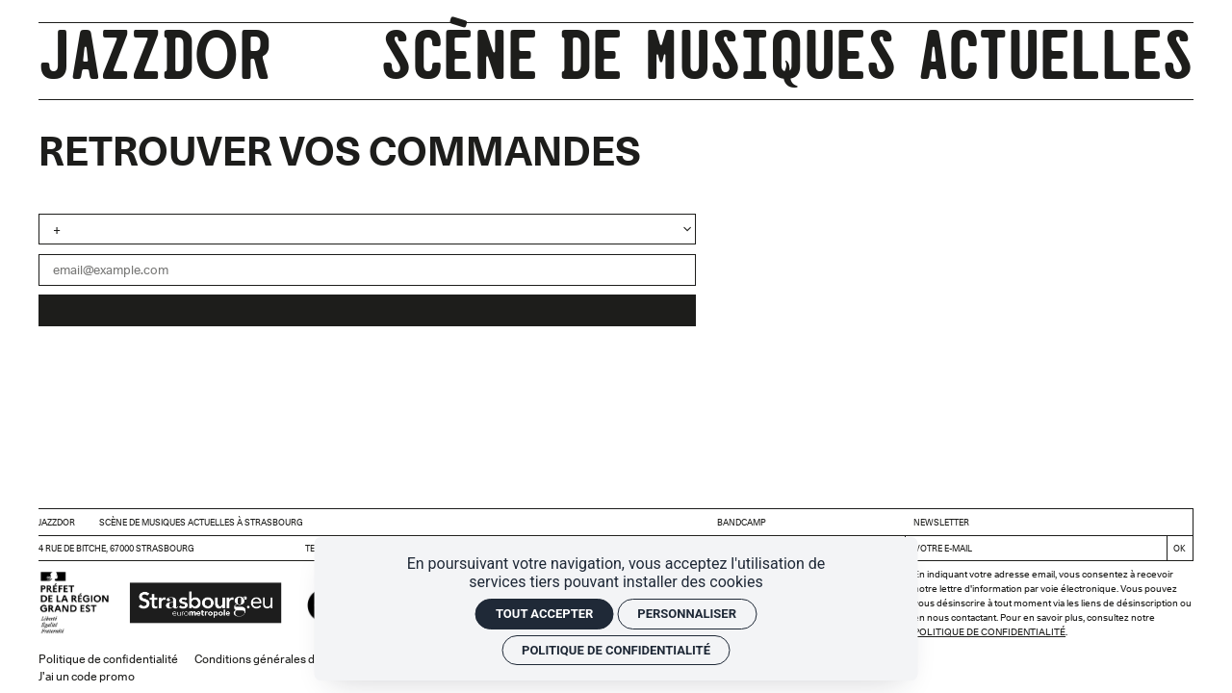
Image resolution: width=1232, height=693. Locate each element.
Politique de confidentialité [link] (616, 650)
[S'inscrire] (1180, 548)
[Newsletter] (1036, 548)
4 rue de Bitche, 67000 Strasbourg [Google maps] (116, 548)
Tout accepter (544, 613)
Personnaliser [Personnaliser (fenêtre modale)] (686, 613)
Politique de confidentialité (989, 631)
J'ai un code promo (86, 676)
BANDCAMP (741, 522)
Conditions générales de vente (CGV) (289, 659)
